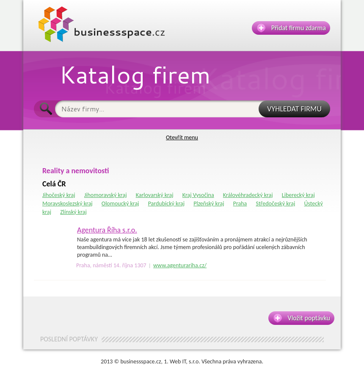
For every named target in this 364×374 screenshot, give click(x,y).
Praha (240, 203)
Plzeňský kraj (208, 203)
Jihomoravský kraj (105, 195)
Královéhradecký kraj (248, 195)
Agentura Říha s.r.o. (107, 230)
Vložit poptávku (301, 318)
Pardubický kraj (166, 203)
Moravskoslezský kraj (67, 203)
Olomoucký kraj (120, 203)
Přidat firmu (291, 28)
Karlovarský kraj (155, 195)
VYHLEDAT (294, 109)
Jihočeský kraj (58, 195)
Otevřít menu (182, 137)
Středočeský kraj (275, 203)
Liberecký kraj (298, 195)
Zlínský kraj (73, 212)
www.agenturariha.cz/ (180, 265)
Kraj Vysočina (198, 195)
